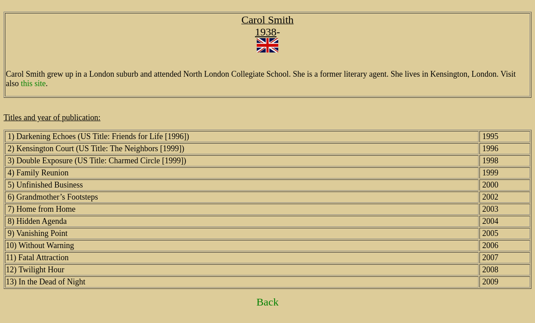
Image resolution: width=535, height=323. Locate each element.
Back (267, 302)
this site (33, 83)
